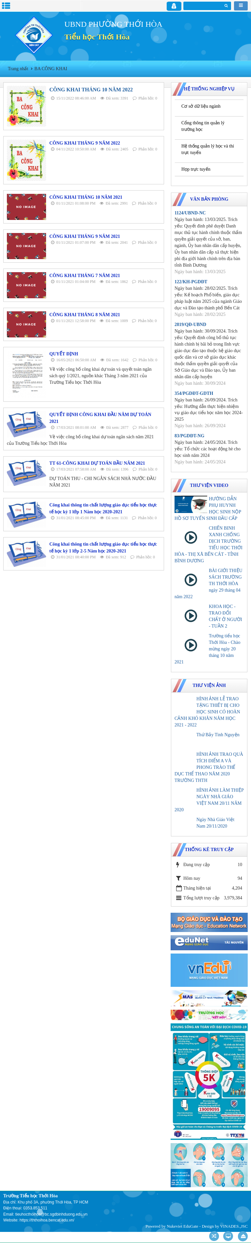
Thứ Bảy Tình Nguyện (218, 734)
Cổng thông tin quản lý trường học (203, 126)
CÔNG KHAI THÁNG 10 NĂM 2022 (91, 89)
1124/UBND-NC (190, 212)
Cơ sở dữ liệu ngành (201, 106)
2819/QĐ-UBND (190, 324)
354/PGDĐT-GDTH (194, 393)
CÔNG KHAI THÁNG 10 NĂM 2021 (85, 197)
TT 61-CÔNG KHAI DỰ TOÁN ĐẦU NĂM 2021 (97, 463)
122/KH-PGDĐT (191, 281)
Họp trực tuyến (195, 169)
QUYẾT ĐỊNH (63, 353)
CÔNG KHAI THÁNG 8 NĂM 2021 (84, 314)
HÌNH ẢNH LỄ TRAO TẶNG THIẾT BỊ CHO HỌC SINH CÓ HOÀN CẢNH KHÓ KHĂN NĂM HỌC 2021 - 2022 (207, 711)
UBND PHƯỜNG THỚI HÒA (113, 24)
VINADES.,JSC (234, 1226)
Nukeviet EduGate (182, 1226)
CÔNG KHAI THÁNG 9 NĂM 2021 (84, 236)
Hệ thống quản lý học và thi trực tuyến (207, 149)
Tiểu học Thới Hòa (97, 37)
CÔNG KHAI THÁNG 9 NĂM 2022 (84, 143)
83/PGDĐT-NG (189, 435)
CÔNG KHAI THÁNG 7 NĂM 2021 (84, 275)
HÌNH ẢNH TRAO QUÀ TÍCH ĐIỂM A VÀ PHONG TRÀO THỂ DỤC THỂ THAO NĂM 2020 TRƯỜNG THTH (209, 767)
